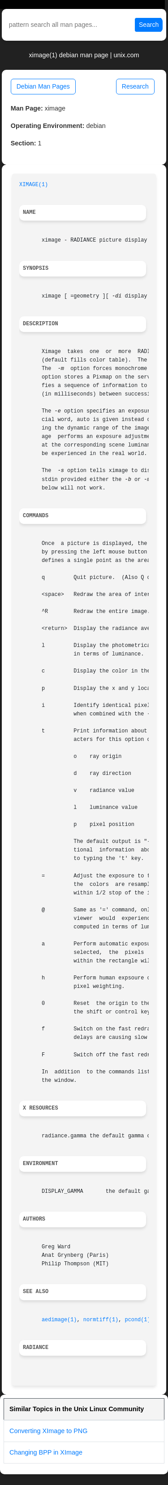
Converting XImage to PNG (48, 1430)
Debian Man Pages (43, 86)
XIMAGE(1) (33, 185)
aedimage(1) (59, 1320)
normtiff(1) (101, 1320)
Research (135, 86)
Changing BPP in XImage (45, 1452)
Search (149, 24)
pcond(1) (138, 1320)
